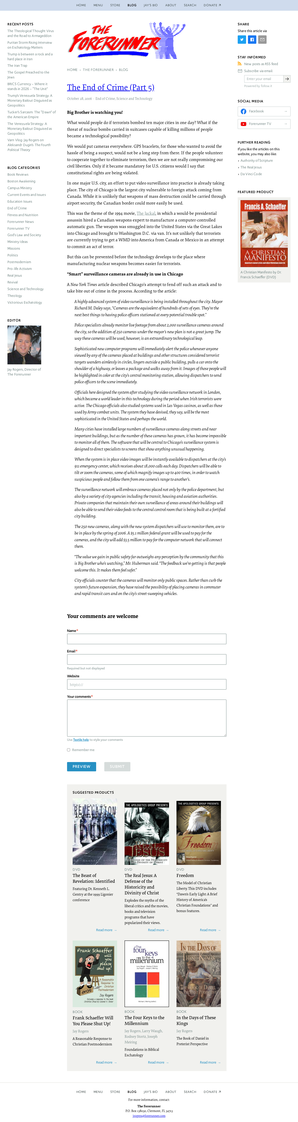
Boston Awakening (21, 181)
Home (81, 5)
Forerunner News (20, 221)
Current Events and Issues (26, 194)
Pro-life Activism (19, 268)
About (170, 5)
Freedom (185, 875)
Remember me (83, 749)
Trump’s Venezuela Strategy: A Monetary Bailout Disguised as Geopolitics (29, 100)
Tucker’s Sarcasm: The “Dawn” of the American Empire (31, 114)
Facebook (256, 111)
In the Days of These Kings (196, 1020)
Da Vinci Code (251, 174)
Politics (12, 255)
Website (73, 676)
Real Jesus (14, 275)
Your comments (79, 696)
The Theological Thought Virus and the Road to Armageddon (30, 33)
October (73, 98)
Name (71, 630)
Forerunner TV (18, 228)
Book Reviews (17, 174)
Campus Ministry (19, 188)
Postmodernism (19, 262)
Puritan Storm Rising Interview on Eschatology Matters (29, 45)
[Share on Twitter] (242, 39)
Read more (104, 929)
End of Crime (105, 98)
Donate (210, 1092)
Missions (13, 248)
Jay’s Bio (151, 5)
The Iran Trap (17, 65)
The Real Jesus (251, 167)
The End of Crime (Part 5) (110, 87)
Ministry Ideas (17, 241)
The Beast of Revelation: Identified (94, 878)
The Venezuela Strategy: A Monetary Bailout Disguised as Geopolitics (29, 128)
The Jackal (146, 213)
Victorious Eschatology (24, 302)
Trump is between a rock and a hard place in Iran (30, 56)
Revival (12, 282)
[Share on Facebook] (252, 39)
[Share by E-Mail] (262, 39)
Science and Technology (134, 98)
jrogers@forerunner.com (149, 1116)
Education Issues (19, 201)
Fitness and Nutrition (22, 215)
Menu (98, 5)
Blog (132, 5)
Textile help (81, 739)
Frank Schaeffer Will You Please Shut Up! (93, 1020)
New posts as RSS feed (261, 64)
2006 (88, 98)
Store (115, 5)
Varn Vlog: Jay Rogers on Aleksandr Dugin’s (29, 145)
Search (190, 5)
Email (71, 651)
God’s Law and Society (24, 235)
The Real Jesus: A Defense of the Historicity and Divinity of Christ (142, 884)
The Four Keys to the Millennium (144, 1020)
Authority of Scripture (256, 160)
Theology (14, 295)
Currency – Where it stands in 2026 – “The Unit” (27, 86)
